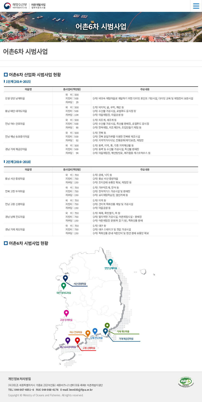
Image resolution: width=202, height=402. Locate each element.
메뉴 (196, 6)
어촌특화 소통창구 (180, 35)
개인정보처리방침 (19, 378)
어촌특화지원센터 (21, 35)
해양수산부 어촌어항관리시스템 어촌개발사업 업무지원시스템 (103, 6)
